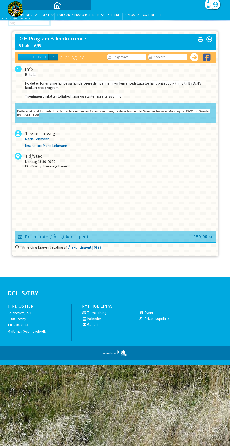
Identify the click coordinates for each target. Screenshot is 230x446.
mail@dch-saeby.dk (31, 332)
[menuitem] (36, 15)
